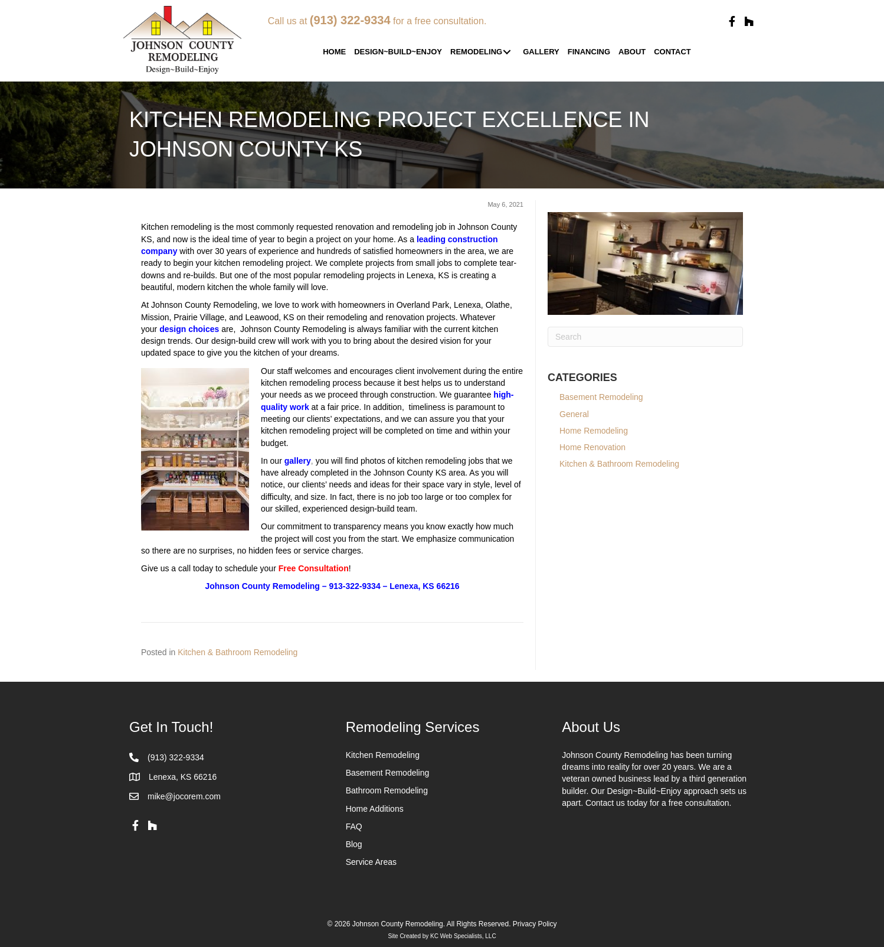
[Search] (645, 337)
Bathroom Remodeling (387, 790)
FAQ (354, 826)
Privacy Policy (535, 924)
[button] (732, 22)
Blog (354, 844)
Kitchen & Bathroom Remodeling (237, 652)
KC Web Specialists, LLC (463, 936)
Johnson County (237, 586)
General (574, 414)
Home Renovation (592, 447)
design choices (189, 329)
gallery (297, 461)
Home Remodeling (593, 430)
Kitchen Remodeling (383, 755)
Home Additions (375, 808)
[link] (334, 52)
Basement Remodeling (608, 397)
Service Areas (371, 862)
